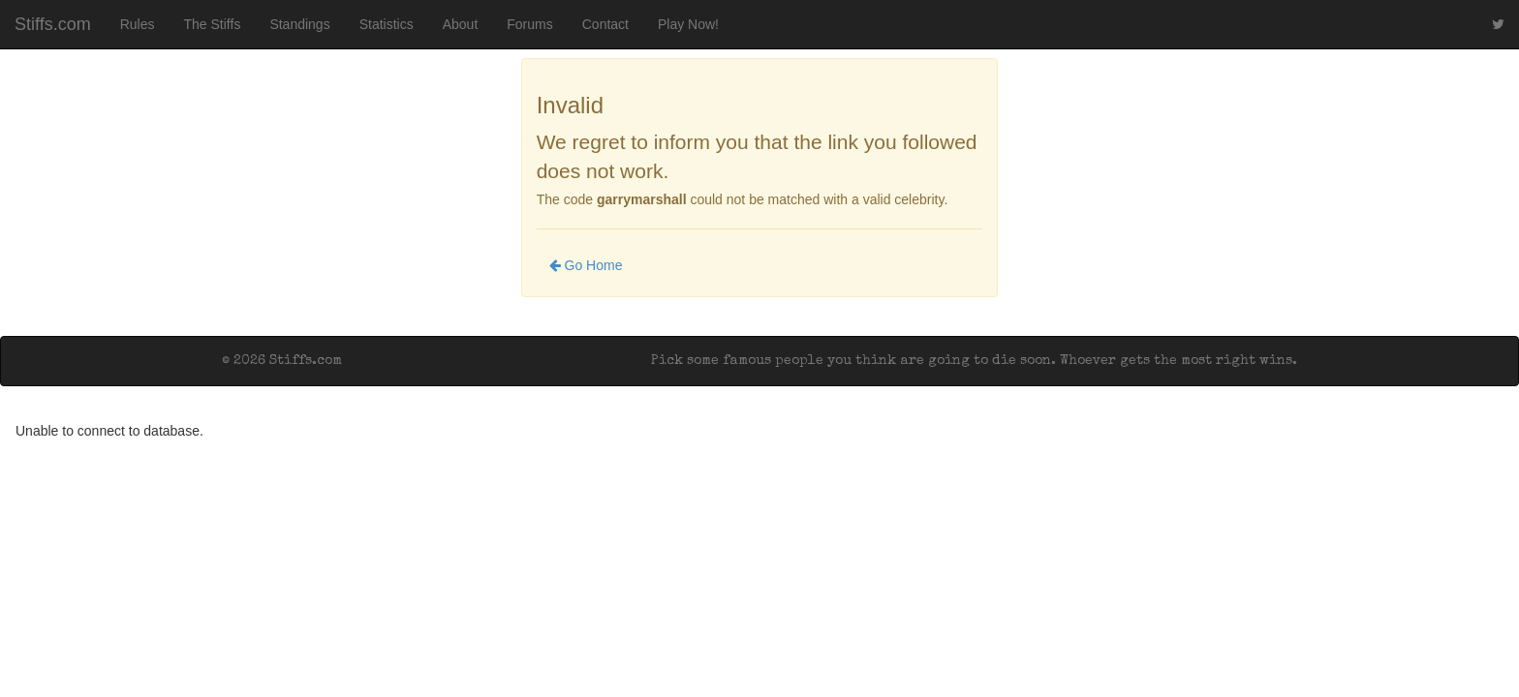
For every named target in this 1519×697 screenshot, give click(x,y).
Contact (605, 24)
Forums (529, 24)
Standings (299, 24)
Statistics (386, 24)
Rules (137, 24)
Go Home (586, 265)
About (461, 24)
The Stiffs (212, 24)
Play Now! (688, 24)
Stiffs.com (53, 24)
